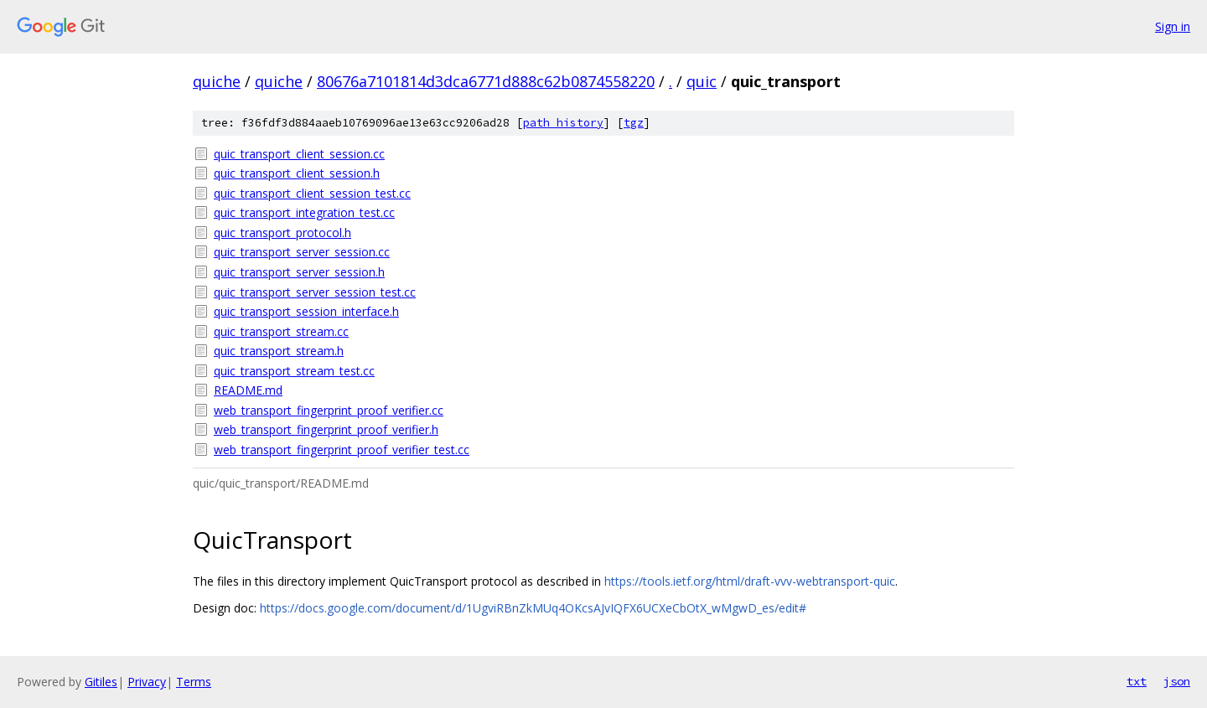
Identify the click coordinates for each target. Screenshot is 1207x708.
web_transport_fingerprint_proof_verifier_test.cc (341, 449)
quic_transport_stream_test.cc (294, 371)
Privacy (146, 682)
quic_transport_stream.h (279, 351)
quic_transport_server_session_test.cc (315, 292)
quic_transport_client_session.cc (299, 154)
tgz (634, 123)
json (1176, 681)
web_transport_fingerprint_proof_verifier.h (326, 429)
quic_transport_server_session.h (299, 272)
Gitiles (101, 682)
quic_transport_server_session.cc (302, 252)
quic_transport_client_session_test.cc (312, 193)
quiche (217, 81)
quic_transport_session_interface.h (306, 311)
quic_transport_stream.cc (281, 331)
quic (701, 81)
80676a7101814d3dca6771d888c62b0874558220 (486, 81)
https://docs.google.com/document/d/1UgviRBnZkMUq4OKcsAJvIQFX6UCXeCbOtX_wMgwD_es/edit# (533, 608)
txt (1137, 681)
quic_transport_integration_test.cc (304, 212)
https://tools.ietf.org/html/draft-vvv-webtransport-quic (749, 581)
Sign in (1172, 26)
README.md (248, 390)
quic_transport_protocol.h (282, 232)
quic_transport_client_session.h (297, 173)
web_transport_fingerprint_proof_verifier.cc (328, 410)
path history (563, 123)
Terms (193, 682)
